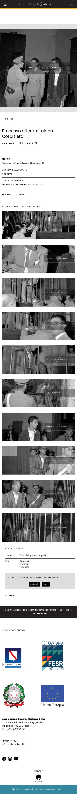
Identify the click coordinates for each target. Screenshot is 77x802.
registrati (34, 584)
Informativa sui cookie (13, 744)
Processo (24, 567)
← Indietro (8, 119)
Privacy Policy (9, 740)
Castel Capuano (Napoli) (33, 555)
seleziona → (8, 194)
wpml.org (39, 789)
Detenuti (24, 564)
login (45, 584)
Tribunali (24, 561)
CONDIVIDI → (22, 194)
